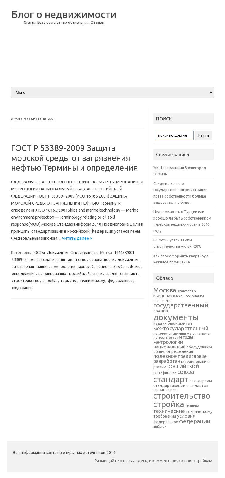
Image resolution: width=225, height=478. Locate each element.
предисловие (192, 356)
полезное (165, 356)
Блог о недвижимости (64, 14)
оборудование (199, 347)
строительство (26, 280)
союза (185, 372)
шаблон (160, 426)
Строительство (84, 252)
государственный (181, 305)
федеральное (120, 280)
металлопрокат (199, 333)
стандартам (201, 381)
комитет (183, 323)
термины (68, 280)
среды (111, 273)
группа (160, 310)
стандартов (197, 385)
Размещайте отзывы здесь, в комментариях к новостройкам (153, 460)
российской (79, 273)
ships (29, 259)
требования (164, 416)
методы (185, 337)
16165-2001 (124, 252)
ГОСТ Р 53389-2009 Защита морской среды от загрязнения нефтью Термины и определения (74, 157)
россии (159, 367)
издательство (164, 324)
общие (159, 351)
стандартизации (169, 385)
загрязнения (23, 266)
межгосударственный (180, 328)
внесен (179, 296)
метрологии (64, 266)
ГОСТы (39, 252)
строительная (164, 390)
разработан (166, 361)
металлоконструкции (169, 333)
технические (169, 411)
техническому (92, 280)
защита (44, 266)
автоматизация (51, 259)
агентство (77, 259)
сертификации (164, 373)
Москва (164, 290)
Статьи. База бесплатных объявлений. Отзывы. (64, 22)
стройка (49, 280)
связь (98, 273)
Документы (57, 252)
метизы (159, 337)
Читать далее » (77, 238)
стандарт (129, 273)
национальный (110, 266)
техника (192, 406)
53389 (17, 259)
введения (162, 295)
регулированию (52, 273)
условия (186, 416)
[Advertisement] (167, 40)
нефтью (133, 266)
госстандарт (163, 300)
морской (86, 266)
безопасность (102, 259)
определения (23, 273)
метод (171, 337)
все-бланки (194, 296)
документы (127, 259)
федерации (22, 287)
